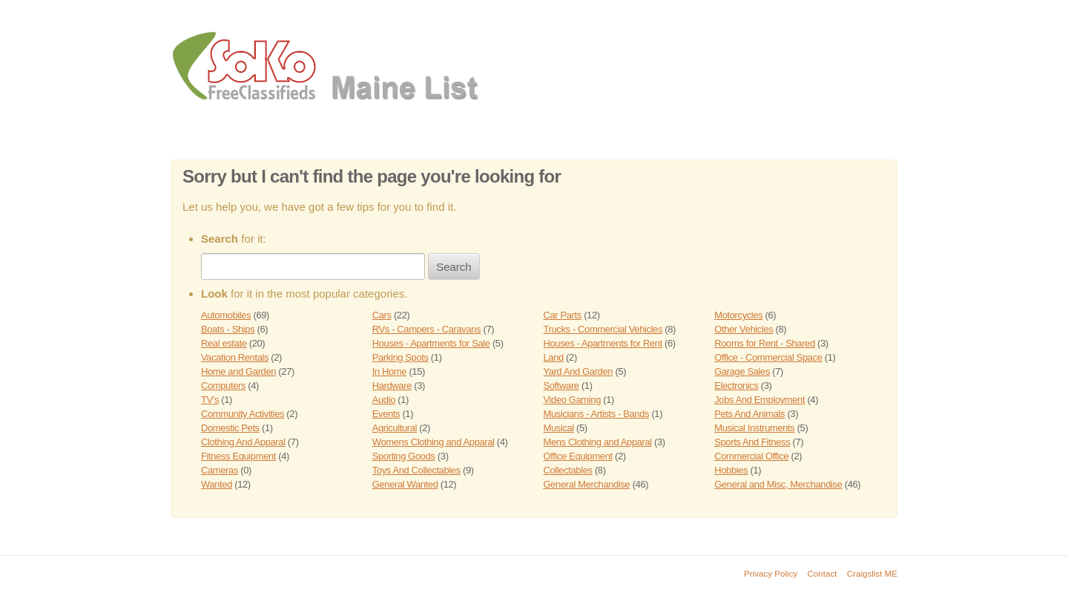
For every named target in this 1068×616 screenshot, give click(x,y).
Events (386, 413)
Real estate (223, 343)
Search (454, 267)
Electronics (736, 385)
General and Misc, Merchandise (778, 484)
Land (554, 357)
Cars (382, 315)
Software (561, 385)
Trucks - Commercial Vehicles (603, 329)
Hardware (392, 385)
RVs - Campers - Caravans (426, 329)
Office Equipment (578, 456)
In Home (389, 371)
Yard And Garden (578, 371)
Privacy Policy (770, 573)
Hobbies (731, 470)
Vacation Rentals (234, 357)
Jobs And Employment (759, 399)
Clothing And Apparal (243, 442)
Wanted (216, 484)
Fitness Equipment (238, 456)
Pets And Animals (749, 413)
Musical (559, 427)
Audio (383, 399)
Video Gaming (572, 399)
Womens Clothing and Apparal (433, 442)
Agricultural (394, 427)
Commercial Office (751, 456)
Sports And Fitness (752, 442)
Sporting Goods (403, 456)
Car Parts (562, 315)
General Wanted (405, 484)
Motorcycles (738, 315)
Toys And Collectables (416, 470)
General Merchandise (587, 484)
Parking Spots (400, 357)
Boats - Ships (227, 329)
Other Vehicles (743, 329)
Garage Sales (742, 371)
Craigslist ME (872, 573)
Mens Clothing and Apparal (598, 442)
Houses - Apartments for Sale (431, 343)
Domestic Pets (230, 427)
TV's (210, 399)
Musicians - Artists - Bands (597, 413)
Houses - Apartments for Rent (603, 343)
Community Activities (242, 413)
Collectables (568, 470)
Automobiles (226, 315)
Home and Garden (238, 371)
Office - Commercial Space (768, 357)
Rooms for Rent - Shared (764, 343)
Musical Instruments (754, 427)
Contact (822, 573)
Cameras (219, 470)
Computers (223, 385)
